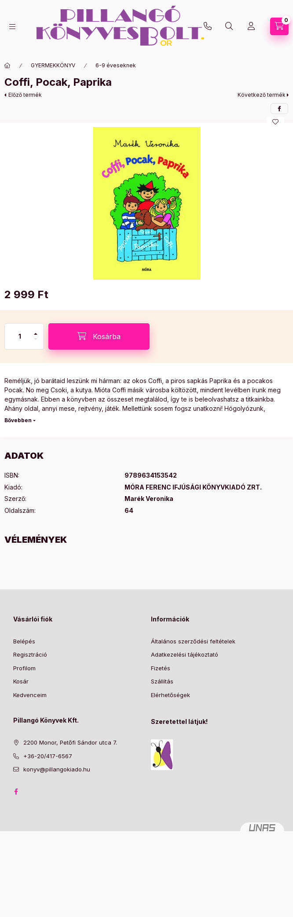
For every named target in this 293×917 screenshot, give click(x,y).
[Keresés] (229, 26)
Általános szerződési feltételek (193, 641)
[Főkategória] (7, 65)
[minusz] (35, 342)
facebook (16, 791)
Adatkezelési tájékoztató (184, 654)
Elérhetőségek (170, 694)
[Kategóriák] (12, 26)
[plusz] (35, 330)
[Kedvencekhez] (275, 122)
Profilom (24, 668)
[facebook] (279, 108)
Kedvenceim (30, 694)
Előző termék (25, 94)
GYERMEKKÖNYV (53, 65)
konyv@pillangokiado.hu (56, 769)
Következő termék (262, 94)
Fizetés (160, 668)
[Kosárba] (99, 336)
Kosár (21, 681)
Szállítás (162, 681)
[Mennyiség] (20, 336)
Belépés (24, 641)
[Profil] (251, 26)
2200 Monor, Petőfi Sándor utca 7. (70, 742)
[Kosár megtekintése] (279, 26)
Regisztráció (30, 654)
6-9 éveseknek (115, 65)
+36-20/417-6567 (207, 26)
